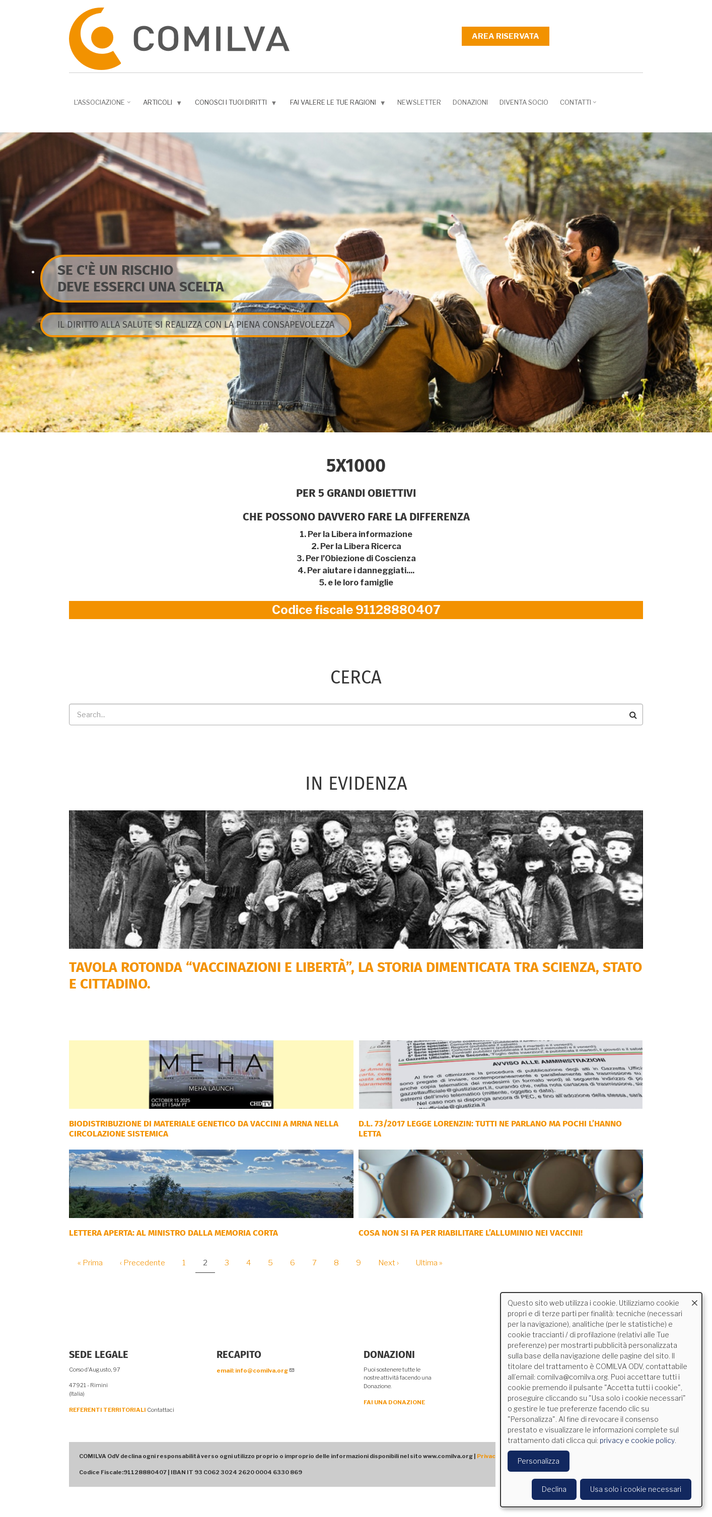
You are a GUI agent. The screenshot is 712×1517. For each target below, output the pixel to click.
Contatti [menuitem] (579, 105)
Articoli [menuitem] (163, 104)
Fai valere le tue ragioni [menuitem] (339, 104)
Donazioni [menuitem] (470, 102)
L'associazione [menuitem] (103, 105)
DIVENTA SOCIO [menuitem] (524, 102)
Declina (554, 1489)
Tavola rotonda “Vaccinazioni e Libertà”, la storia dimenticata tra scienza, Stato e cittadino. (355, 976)
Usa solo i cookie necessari (635, 1489)
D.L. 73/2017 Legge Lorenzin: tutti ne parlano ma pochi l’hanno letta (490, 1128)
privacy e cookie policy (637, 1440)
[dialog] (601, 1400)
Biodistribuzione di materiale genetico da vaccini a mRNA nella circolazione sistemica (203, 1128)
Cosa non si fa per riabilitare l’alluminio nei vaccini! (471, 1233)
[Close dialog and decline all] (694, 1299)
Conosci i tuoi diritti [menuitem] (237, 104)
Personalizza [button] (538, 1461)
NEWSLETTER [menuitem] (419, 102)
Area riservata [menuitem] (505, 36)
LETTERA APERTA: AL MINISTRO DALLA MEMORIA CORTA (173, 1233)
